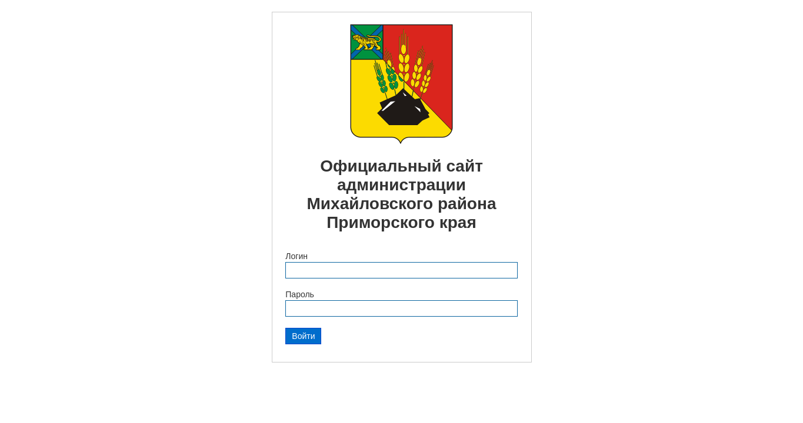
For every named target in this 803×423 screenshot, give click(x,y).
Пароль (299, 294)
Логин (296, 256)
